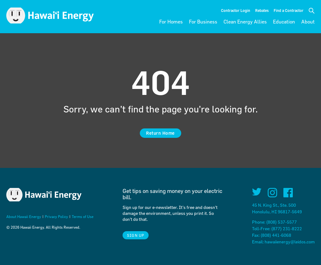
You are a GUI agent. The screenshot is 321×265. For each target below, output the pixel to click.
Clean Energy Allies (245, 21)
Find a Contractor (288, 10)
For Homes (171, 21)
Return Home (160, 133)
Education (284, 21)
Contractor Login (235, 10)
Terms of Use (82, 216)
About (308, 21)
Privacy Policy (56, 216)
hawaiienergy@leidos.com (290, 241)
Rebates (262, 10)
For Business (203, 21)
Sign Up (135, 235)
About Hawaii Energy (23, 216)
